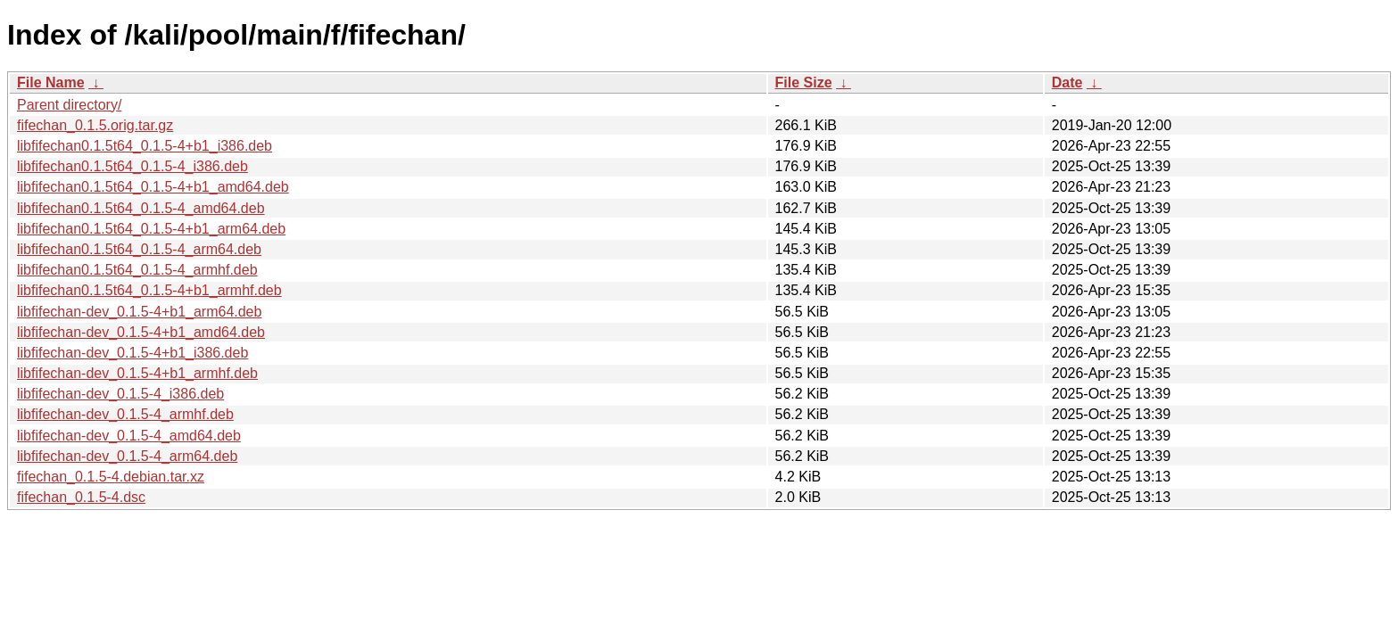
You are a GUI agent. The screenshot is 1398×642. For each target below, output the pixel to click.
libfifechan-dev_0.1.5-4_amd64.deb (129, 435)
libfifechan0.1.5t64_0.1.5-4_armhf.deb (137, 269)
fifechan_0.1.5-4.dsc (81, 497)
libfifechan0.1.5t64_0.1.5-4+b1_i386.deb (144, 145)
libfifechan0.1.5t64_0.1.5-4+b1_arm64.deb (151, 228)
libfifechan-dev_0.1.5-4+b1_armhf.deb (137, 373)
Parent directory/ (69, 104)
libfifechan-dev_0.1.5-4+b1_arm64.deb (139, 311)
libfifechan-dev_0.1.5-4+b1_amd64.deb (141, 332)
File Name (51, 82)
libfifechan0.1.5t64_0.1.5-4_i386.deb (132, 166)
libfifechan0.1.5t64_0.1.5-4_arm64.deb (139, 249)
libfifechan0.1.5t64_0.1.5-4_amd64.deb (141, 208)
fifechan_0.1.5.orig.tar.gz (95, 125)
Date (1067, 82)
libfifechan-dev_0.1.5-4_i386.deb (120, 393)
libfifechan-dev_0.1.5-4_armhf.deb (125, 414)
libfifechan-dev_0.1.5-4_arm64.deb (127, 456)
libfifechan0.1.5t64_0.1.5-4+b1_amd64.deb (153, 186)
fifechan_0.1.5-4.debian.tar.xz (110, 476)
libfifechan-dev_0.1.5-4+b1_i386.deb (132, 352)
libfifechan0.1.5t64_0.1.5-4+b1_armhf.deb (149, 290)
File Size (803, 82)
